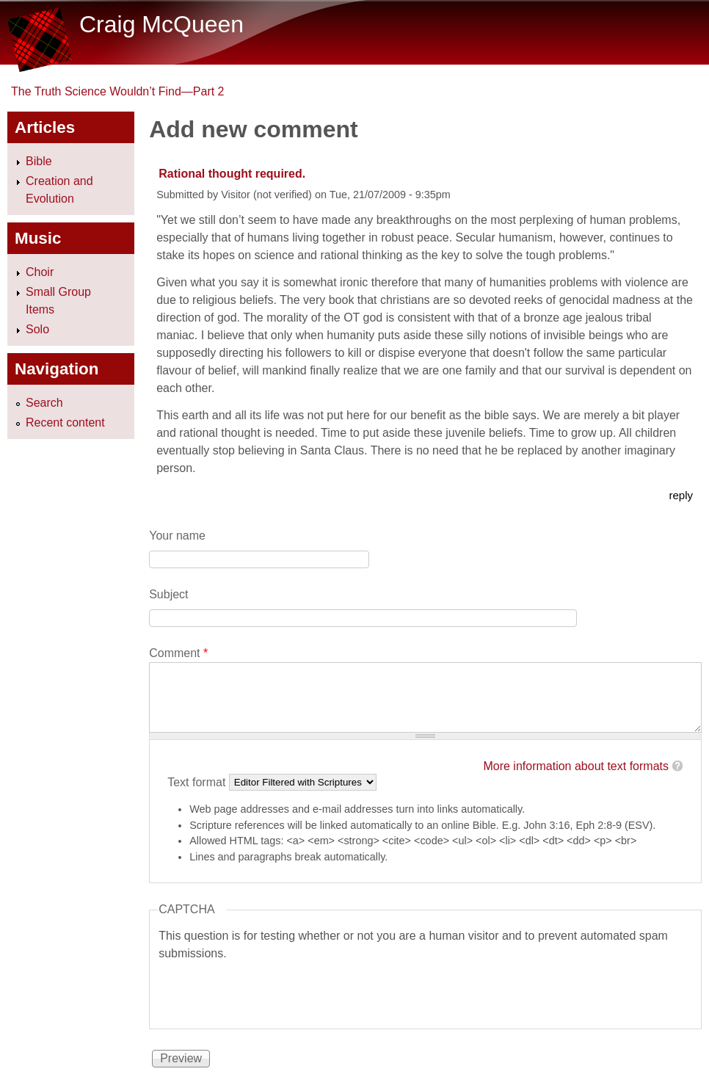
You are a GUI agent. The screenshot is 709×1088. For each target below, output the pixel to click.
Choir (40, 272)
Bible (39, 161)
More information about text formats (576, 766)
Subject (168, 594)
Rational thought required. (232, 173)
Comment (178, 653)
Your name (177, 535)
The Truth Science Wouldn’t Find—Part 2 (118, 91)
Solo (37, 329)
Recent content (65, 422)
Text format (198, 781)
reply (681, 495)
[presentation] (270, 991)
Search (44, 402)
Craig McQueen (161, 24)
